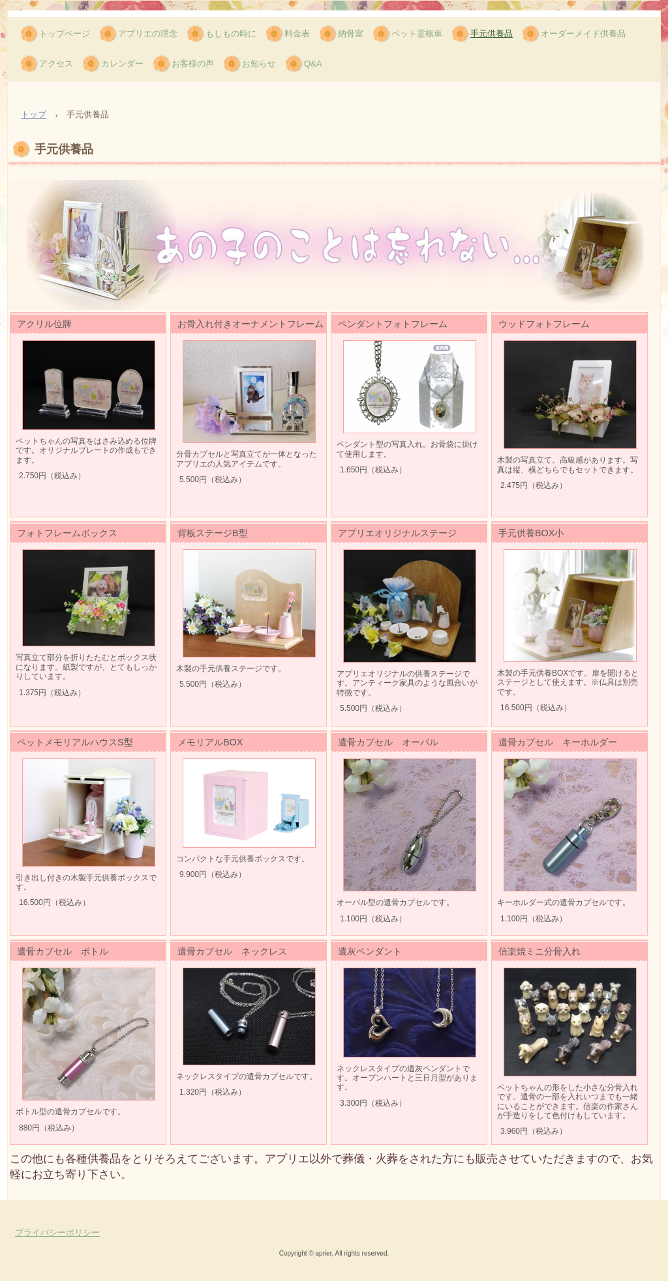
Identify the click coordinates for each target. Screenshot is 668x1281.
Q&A (313, 63)
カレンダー (122, 63)
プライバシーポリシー (57, 1232)
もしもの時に (230, 33)
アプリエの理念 (147, 33)
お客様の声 (193, 63)
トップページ (64, 33)
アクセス (56, 63)
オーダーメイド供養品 (583, 33)
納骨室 (350, 33)
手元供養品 (491, 33)
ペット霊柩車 (416, 33)
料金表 (297, 33)
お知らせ (259, 63)
